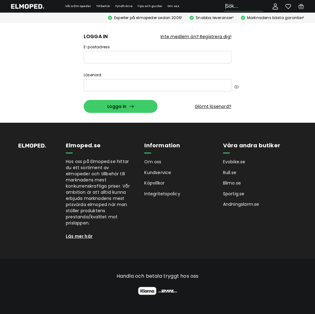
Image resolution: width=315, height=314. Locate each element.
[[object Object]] (236, 87)
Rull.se (229, 172)
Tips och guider (150, 6)
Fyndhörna (124, 6)
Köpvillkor (154, 183)
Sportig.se (234, 194)
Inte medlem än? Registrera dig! (196, 37)
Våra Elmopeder (78, 6)
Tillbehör (103, 6)
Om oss (173, 6)
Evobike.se (234, 162)
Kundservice (157, 172)
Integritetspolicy (162, 194)
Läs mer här (79, 236)
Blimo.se (232, 183)
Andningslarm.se (241, 204)
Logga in (120, 106)
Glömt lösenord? (213, 106)
